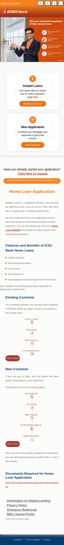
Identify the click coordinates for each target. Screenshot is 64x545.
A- (47, 3)
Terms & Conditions (33, 540)
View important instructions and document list (32, 180)
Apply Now (12, 358)
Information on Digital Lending (28, 500)
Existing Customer (33, 103)
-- (60, 3)
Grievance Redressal (22, 510)
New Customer (32, 145)
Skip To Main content (10, 3)
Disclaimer (18, 540)
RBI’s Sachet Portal (20, 514)
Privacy (47, 540)
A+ (40, 3)
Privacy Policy (17, 505)
